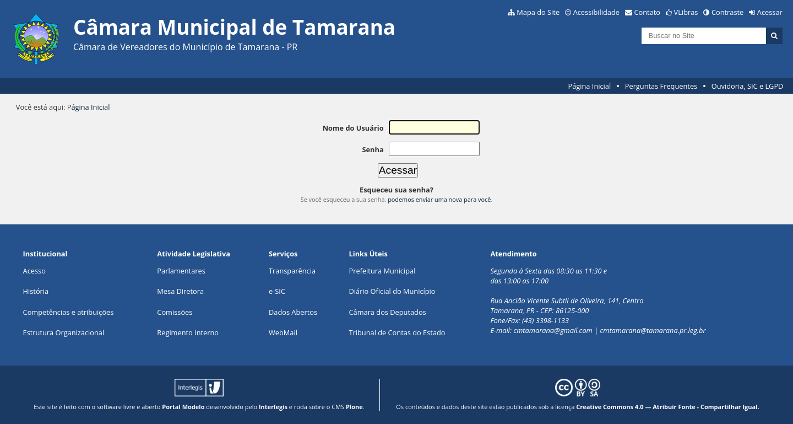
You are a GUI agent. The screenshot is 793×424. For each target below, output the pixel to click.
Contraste (727, 12)
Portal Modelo (183, 406)
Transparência (292, 271)
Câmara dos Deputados (387, 312)
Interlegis (273, 406)
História (36, 291)
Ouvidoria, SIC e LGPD (747, 86)
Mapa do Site (538, 12)
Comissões (174, 312)
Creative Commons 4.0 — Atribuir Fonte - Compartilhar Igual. (667, 406)
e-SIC (277, 291)
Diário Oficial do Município (392, 291)
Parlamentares (181, 271)
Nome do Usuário (353, 128)
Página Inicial (589, 86)
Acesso (34, 271)
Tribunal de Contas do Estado (397, 332)
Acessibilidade (596, 12)
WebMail (283, 332)
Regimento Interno (188, 332)
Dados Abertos (293, 312)
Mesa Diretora (180, 291)
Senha (372, 149)
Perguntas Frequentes (661, 86)
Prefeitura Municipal (382, 271)
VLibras (686, 12)
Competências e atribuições (68, 312)
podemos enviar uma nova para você (439, 199)
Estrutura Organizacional (64, 332)
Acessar (770, 12)
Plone (354, 406)
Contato (647, 12)
